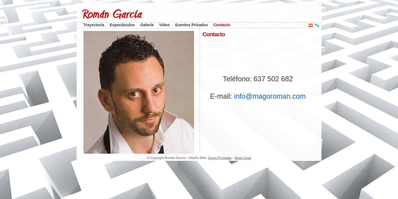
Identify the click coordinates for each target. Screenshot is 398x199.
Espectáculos (122, 25)
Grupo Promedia (219, 157)
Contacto (221, 25)
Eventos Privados (191, 25)
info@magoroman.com (270, 96)
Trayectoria (93, 25)
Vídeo (164, 25)
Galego (320, 25)
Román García (131, 14)
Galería (147, 25)
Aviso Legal (243, 157)
